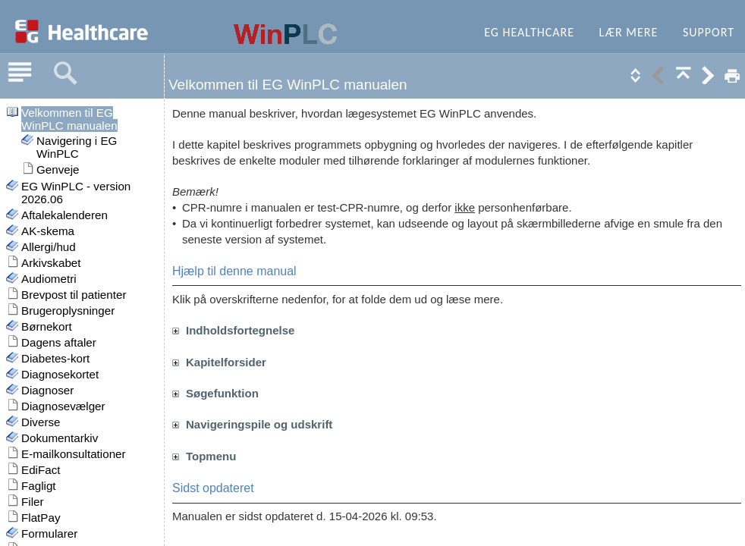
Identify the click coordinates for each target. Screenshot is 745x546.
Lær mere (629, 32)
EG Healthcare (529, 32)
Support (708, 32)
